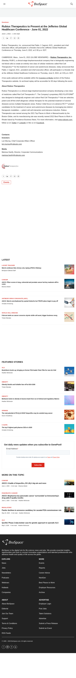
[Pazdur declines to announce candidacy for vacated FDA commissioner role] (69, 509)
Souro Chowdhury (7, 416)
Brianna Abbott (6, 287)
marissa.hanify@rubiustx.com (13, 155)
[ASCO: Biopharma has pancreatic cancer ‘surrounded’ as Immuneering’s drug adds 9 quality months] (69, 495)
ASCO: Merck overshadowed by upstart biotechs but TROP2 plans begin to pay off (30, 301)
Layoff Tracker (8, 265)
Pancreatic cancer (9, 493)
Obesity (5, 382)
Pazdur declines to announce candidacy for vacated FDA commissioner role (31, 510)
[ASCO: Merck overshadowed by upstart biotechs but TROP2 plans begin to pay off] (69, 303)
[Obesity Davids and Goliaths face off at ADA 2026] (69, 386)
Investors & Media (46, 78)
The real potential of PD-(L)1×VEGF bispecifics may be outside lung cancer (27, 413)
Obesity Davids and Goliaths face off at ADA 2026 (18, 384)
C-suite (4, 425)
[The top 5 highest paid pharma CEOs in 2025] (69, 429)
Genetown (5, 22)
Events (6, 182)
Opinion (5, 410)
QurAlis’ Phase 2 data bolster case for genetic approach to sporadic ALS (30, 523)
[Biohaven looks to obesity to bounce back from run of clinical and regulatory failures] (69, 400)
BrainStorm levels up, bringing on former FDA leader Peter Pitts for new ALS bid (29, 370)
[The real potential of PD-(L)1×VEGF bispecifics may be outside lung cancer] (69, 415)
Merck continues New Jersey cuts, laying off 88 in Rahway (21, 268)
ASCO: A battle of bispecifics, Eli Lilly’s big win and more (24, 483)
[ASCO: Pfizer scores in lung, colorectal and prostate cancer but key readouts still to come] (69, 284)
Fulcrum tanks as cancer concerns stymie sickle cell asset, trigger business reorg (29, 315)
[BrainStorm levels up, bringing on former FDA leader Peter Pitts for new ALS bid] (69, 372)
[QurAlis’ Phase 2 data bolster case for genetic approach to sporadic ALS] (69, 522)
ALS (3, 367)
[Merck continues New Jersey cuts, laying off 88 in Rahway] (69, 269)
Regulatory (7, 507)
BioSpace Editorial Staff (9, 270)
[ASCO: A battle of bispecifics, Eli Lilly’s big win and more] (69, 482)
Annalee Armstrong (7, 303)
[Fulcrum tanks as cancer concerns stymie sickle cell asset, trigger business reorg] (69, 317)
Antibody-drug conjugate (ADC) (14, 298)
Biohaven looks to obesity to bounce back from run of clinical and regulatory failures (30, 399)
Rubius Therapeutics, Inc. (61, 57)
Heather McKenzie (7, 373)
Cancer (5, 280)
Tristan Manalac (6, 318)
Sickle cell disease (10, 313)
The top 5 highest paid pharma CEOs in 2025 (17, 427)
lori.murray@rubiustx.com (12, 144)
